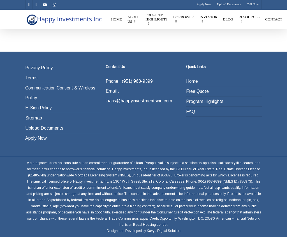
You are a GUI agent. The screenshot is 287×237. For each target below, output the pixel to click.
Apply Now (36, 138)
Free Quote (197, 91)
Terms (31, 77)
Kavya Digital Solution (163, 231)
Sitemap (33, 118)
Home (192, 81)
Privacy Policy (39, 67)
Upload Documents (44, 128)
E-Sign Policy (38, 107)
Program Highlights (204, 101)
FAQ (190, 111)
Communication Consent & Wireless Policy (60, 93)
